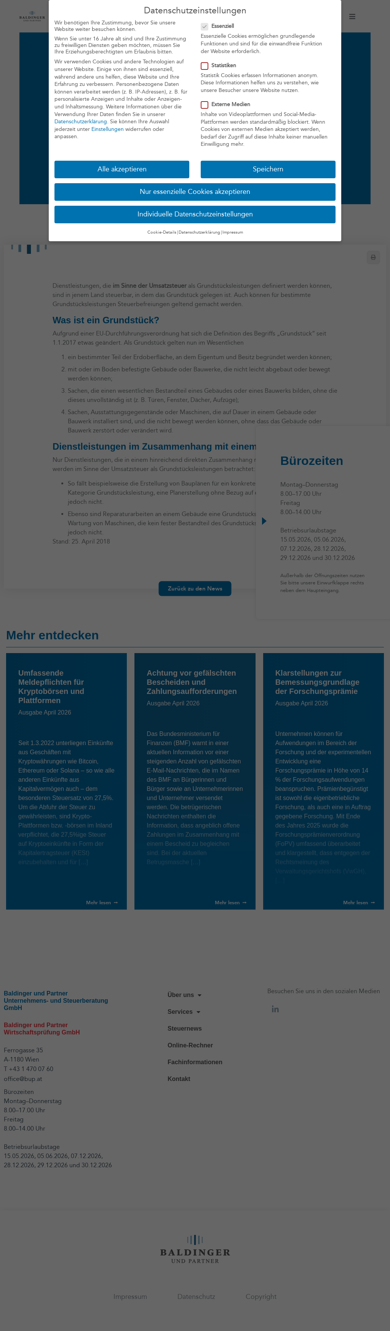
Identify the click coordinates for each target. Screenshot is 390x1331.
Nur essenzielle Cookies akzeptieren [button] (195, 191)
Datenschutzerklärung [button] (199, 231)
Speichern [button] (268, 169)
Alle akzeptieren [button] (122, 169)
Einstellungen (107, 128)
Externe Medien (228, 103)
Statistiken (221, 64)
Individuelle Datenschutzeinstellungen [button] (195, 214)
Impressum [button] (232, 231)
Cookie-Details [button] (161, 231)
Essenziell (220, 26)
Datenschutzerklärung (80, 121)
